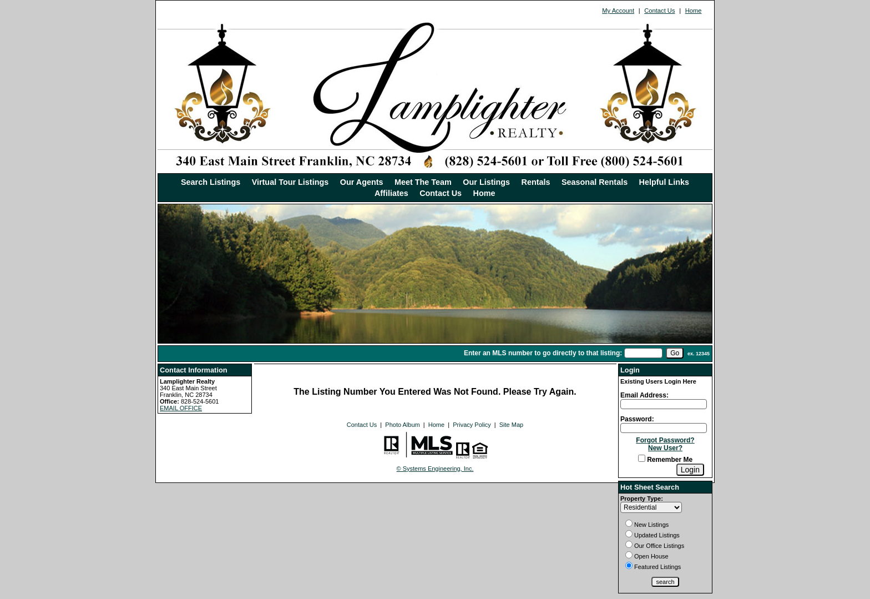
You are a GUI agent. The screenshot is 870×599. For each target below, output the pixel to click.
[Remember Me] (641, 458)
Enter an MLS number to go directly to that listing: (543, 353)
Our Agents (361, 182)
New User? (665, 448)
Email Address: (644, 395)
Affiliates (391, 193)
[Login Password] (663, 428)
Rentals (536, 182)
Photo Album (402, 424)
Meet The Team (423, 182)
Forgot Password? (665, 440)
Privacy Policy (471, 424)
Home (693, 10)
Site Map (511, 424)
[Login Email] (663, 404)
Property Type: (641, 498)
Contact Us (659, 10)
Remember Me (665, 460)
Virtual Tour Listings (290, 182)
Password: (637, 419)
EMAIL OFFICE (181, 408)
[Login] (690, 470)
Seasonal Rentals (595, 182)
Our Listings (486, 182)
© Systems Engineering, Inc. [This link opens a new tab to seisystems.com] (435, 468)
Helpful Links (664, 182)
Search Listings (210, 182)
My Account (618, 10)
